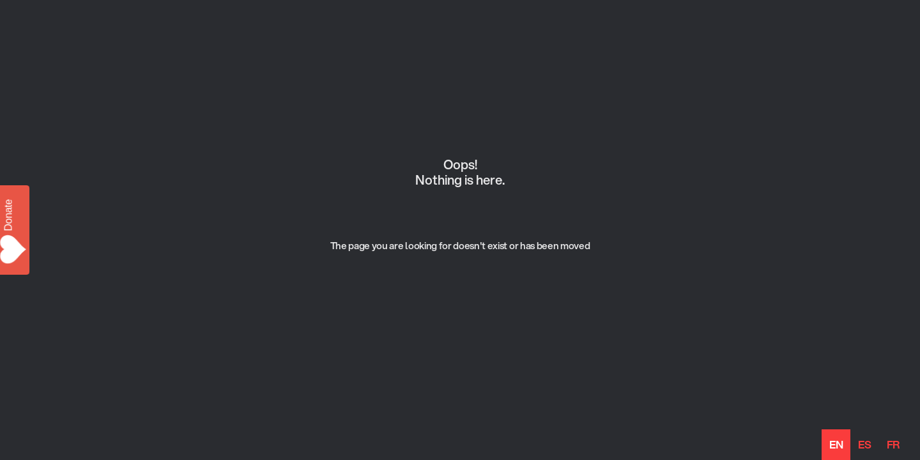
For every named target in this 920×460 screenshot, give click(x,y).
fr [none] (893, 444)
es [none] (864, 444)
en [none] (836, 444)
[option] (864, 444)
